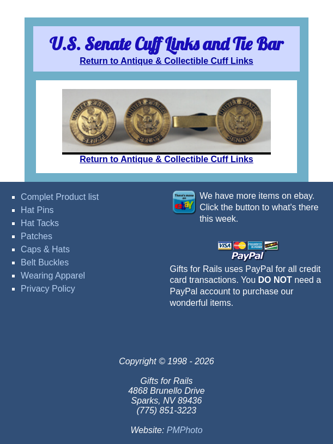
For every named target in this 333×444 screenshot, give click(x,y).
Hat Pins (37, 210)
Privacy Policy (48, 288)
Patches (36, 236)
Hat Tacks (40, 223)
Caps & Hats (45, 249)
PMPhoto (185, 430)
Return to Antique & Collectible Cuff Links (166, 61)
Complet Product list (60, 197)
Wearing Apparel (53, 275)
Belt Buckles (45, 262)
